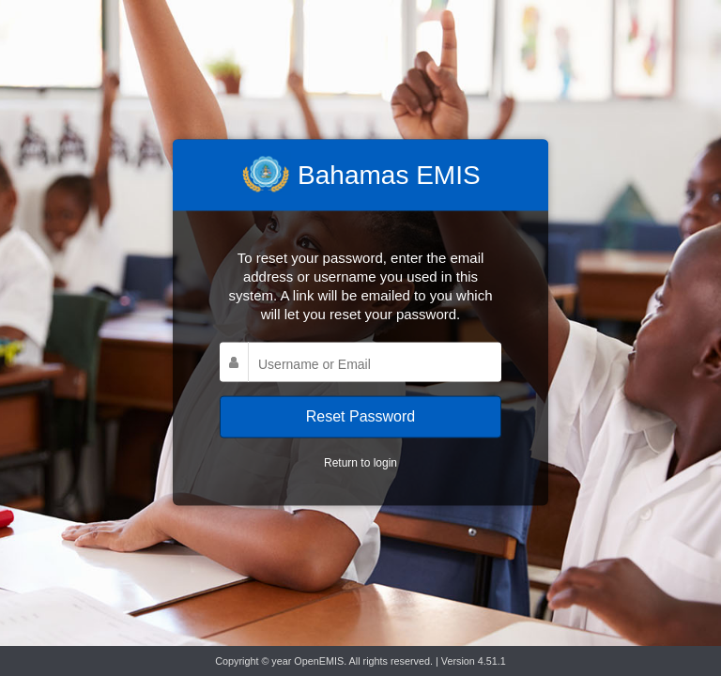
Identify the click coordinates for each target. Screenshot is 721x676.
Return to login (360, 462)
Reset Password (361, 416)
